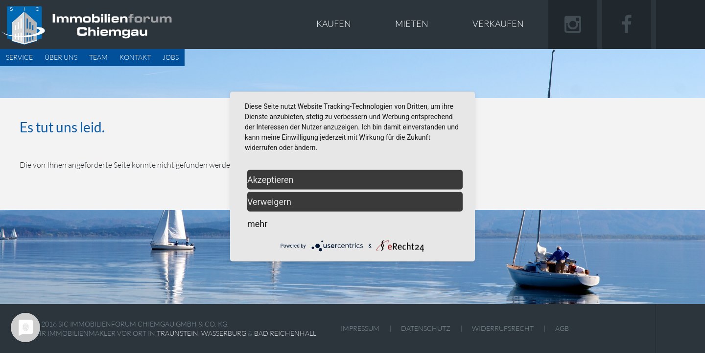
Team (98, 57)
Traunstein (177, 333)
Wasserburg (223, 333)
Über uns (61, 57)
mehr (257, 224)
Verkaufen (498, 23)
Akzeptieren (270, 180)
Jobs (171, 57)
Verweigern (269, 202)
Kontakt (135, 57)
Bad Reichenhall (285, 333)
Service (19, 57)
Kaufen (333, 23)
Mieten (411, 23)
